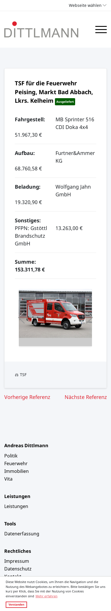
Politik (11, 455)
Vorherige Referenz (27, 397)
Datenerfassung (21, 533)
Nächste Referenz (86, 397)
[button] (21, 317)
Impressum (16, 561)
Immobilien (16, 471)
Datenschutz (18, 568)
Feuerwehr (16, 463)
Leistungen (16, 506)
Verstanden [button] (16, 604)
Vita (8, 479)
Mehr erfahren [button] (46, 596)
